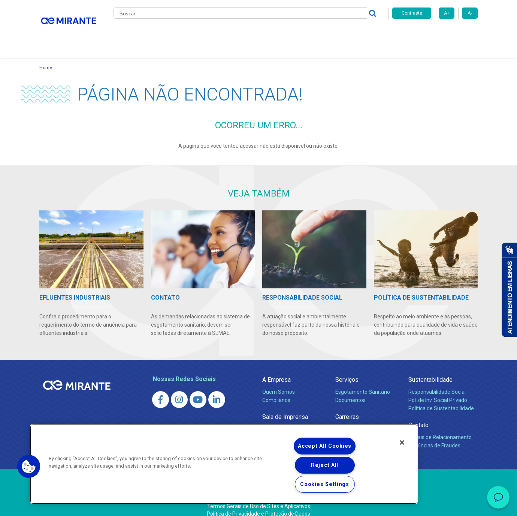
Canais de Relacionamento (440, 428)
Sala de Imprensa (285, 407)
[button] (29, 466)
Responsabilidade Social (437, 383)
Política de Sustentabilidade (441, 399)
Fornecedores (328, 34)
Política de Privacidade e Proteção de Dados (258, 505)
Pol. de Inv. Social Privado (437, 391)
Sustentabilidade (430, 370)
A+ (447, 13)
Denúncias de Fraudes (434, 437)
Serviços (347, 370)
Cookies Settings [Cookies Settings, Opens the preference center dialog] (324, 484)
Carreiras (288, 34)
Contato (366, 34)
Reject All (324, 465)
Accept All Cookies (324, 446)
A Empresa (276, 370)
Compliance (276, 391)
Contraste (412, 13)
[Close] (402, 442)
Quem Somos (278, 383)
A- (470, 13)
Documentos (350, 391)
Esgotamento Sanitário (362, 383)
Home (45, 58)
